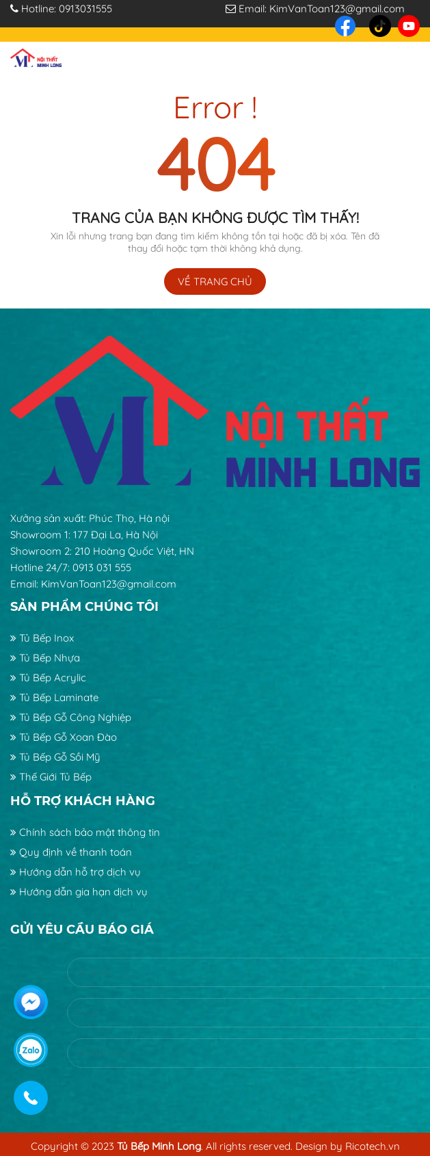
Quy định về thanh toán (71, 851)
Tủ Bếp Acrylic (48, 677)
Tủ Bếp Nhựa (45, 657)
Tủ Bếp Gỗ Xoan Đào (63, 737)
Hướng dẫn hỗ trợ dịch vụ (75, 871)
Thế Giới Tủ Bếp (51, 776)
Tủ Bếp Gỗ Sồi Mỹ (55, 756)
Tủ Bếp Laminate (54, 697)
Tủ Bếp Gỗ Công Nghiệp (70, 717)
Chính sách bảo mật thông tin (85, 832)
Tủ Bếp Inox (42, 637)
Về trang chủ (215, 281)
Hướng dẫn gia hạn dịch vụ (79, 891)
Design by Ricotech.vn (347, 1146)
